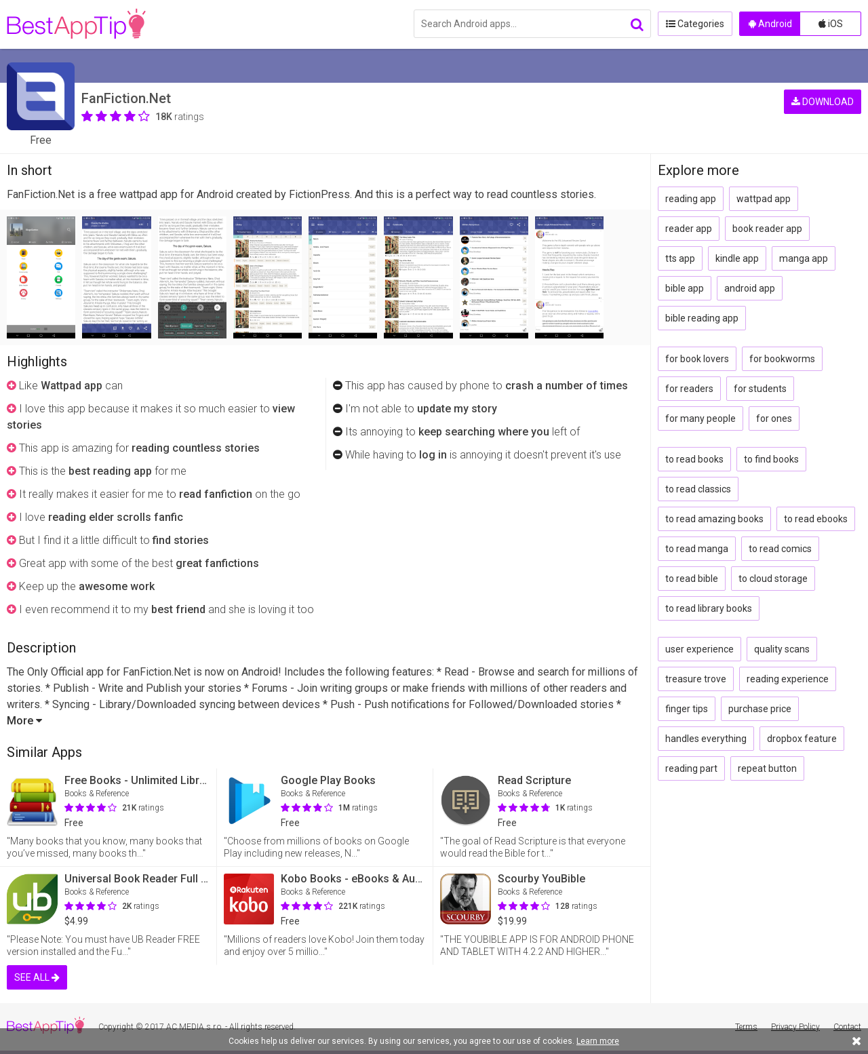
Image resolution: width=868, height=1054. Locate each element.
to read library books (708, 608)
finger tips (686, 708)
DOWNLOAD (822, 101)
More (24, 720)
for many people (700, 418)
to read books (694, 459)
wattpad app (763, 198)
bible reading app (701, 318)
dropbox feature (802, 738)
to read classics (698, 489)
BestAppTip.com (76, 24)
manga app (803, 258)
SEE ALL (37, 977)
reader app (688, 228)
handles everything (706, 738)
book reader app (767, 228)
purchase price (759, 708)
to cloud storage (773, 578)
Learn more (597, 1041)
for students (760, 388)
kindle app (737, 258)
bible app (684, 288)
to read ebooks (816, 518)
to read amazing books (714, 518)
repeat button (767, 768)
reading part (691, 768)
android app (749, 288)
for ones (774, 418)
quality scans (782, 649)
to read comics (780, 548)
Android (770, 23)
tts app (680, 258)
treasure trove (695, 679)
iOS (830, 23)
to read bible (691, 578)
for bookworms (782, 358)
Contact (847, 1027)
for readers (689, 388)
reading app (690, 198)
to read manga (696, 548)
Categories (695, 23)
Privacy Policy (795, 1027)
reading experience (788, 679)
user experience (699, 649)
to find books (771, 459)
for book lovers (697, 358)
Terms (746, 1027)
